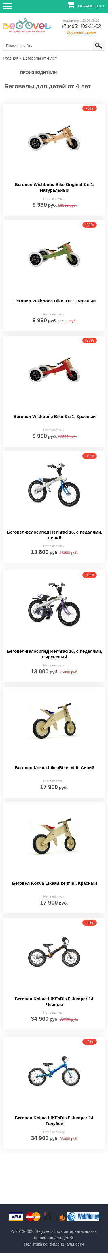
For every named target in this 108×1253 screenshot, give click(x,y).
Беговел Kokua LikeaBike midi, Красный (54, 883)
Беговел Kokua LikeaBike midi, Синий (54, 767)
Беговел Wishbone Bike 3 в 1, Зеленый (54, 300)
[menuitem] (10, 57)
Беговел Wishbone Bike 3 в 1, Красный (55, 416)
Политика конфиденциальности (54, 1244)
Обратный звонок (81, 32)
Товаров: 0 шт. (90, 6)
